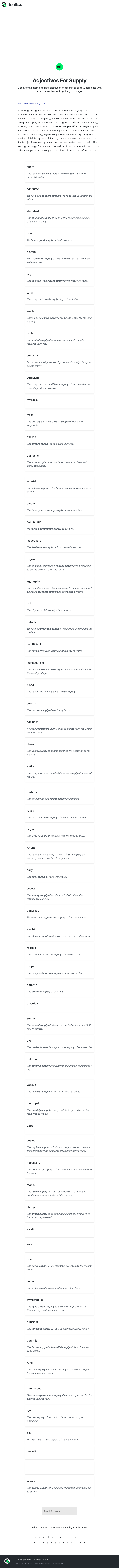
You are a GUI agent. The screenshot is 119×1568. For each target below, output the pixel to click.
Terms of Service (24, 1560)
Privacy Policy (41, 1560)
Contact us (59, 1564)
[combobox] (59, 1512)
